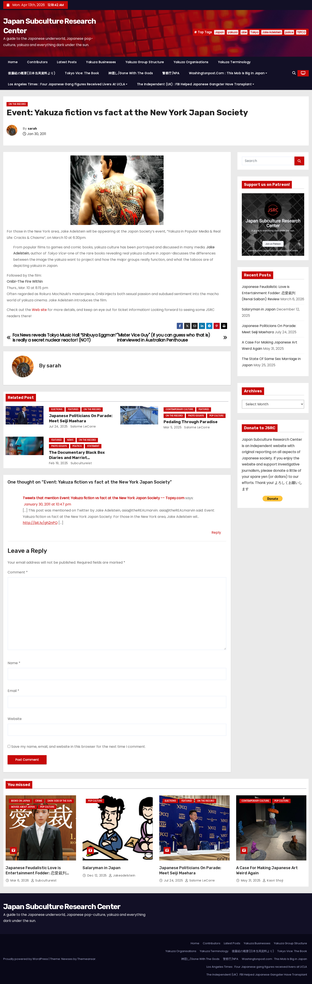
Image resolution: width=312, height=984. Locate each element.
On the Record (17, 104)
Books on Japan (20, 800)
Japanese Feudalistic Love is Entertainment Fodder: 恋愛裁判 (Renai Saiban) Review (268, 293)
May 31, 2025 (251, 880)
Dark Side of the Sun (59, 800)
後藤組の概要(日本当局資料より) (31, 73)
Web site (39, 309)
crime (38, 800)
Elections (56, 409)
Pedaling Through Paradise (191, 421)
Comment (18, 572)
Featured (73, 409)
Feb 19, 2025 (58, 463)
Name (14, 662)
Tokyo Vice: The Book (82, 73)
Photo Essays (196, 415)
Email (13, 690)
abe (244, 32)
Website (15, 718)
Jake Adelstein (271, 32)
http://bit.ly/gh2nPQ (40, 522)
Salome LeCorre (82, 426)
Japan (219, 32)
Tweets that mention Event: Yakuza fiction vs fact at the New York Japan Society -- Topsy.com (103, 497)
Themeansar (86, 959)
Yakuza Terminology (234, 62)
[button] (294, 73)
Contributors (37, 62)
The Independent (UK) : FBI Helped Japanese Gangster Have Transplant (195, 84)
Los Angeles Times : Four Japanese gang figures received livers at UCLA (67, 84)
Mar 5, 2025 (173, 427)
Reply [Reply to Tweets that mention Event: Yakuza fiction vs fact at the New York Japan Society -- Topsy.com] (216, 532)
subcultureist (81, 463)
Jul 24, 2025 (58, 426)
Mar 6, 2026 (20, 880)
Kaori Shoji (273, 880)
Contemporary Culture (179, 409)
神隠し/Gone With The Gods (130, 73)
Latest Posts (66, 62)
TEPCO (301, 32)
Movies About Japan (23, 807)
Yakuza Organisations (191, 62)
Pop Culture (216, 415)
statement (93, 446)
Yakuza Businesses (101, 62)
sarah (32, 128)
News (70, 440)
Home (13, 62)
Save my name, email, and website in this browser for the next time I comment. (78, 746)
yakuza (232, 32)
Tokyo (254, 32)
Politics (77, 446)
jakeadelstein (122, 875)
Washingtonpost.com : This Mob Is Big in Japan (228, 73)
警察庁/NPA (170, 73)
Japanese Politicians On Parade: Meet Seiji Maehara (80, 418)
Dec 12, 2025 (97, 875)
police (289, 32)
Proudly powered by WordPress (26, 959)
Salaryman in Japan (259, 309)
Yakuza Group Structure (144, 62)
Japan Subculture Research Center (61, 906)
